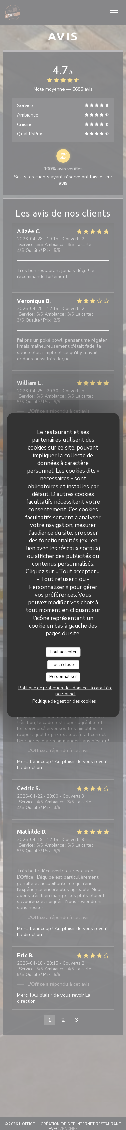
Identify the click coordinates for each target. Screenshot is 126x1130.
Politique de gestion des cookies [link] (64, 701)
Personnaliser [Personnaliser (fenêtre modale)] (63, 677)
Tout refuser (63, 664)
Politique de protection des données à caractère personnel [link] (65, 691)
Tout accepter (63, 652)
